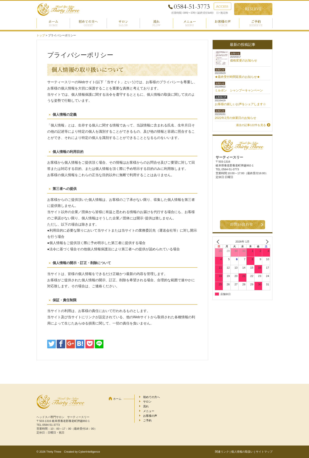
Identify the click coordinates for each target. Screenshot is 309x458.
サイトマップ (264, 451)
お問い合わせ (241, 224)
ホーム (53, 21)
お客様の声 (223, 21)
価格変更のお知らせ (243, 60)
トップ (40, 35)
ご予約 (256, 21)
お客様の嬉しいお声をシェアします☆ (240, 104)
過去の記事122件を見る (251, 125)
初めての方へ (88, 21)
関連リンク (222, 451)
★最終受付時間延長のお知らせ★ (237, 76)
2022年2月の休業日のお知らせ (235, 118)
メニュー (189, 21)
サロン (123, 21)
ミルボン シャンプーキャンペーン (239, 90)
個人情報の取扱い (242, 451)
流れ (156, 21)
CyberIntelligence (89, 451)
